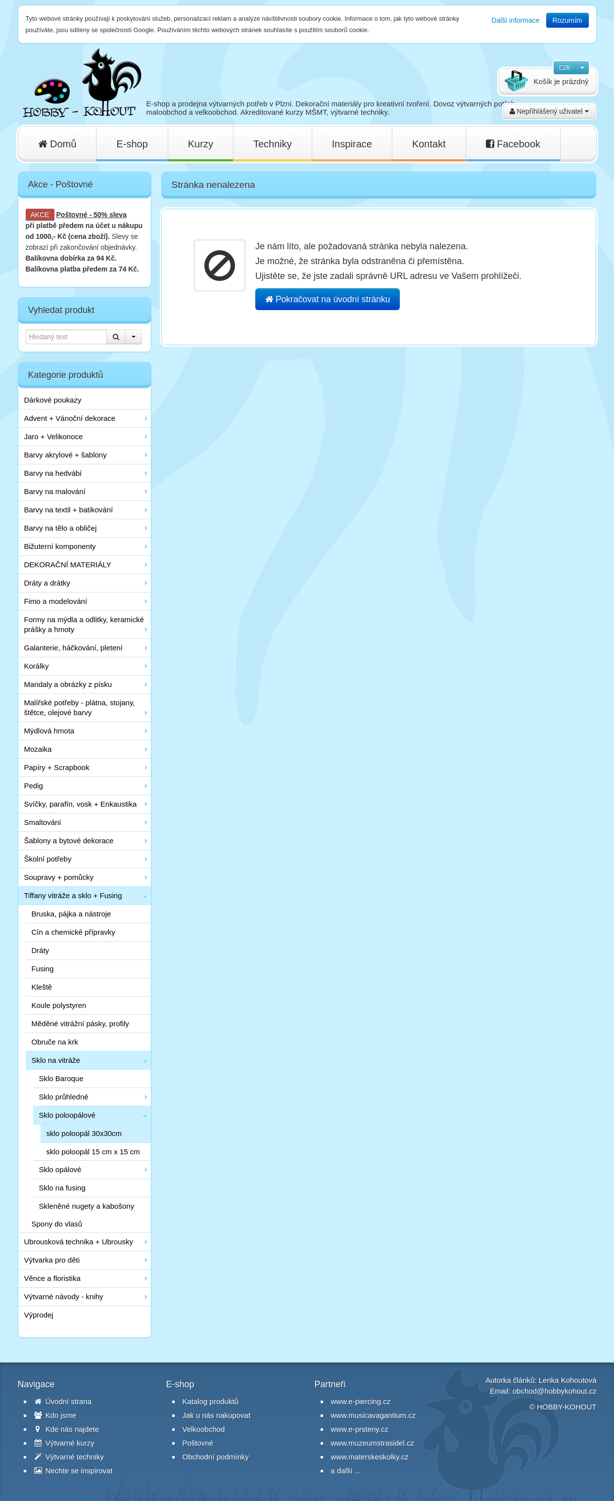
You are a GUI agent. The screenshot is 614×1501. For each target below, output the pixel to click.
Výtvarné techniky (69, 1457)
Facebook (513, 143)
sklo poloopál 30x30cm (84, 1133)
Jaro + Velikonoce (53, 436)
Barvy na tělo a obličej (60, 528)
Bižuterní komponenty (60, 546)
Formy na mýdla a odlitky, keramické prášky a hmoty (84, 624)
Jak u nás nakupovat (217, 1415)
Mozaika (38, 749)
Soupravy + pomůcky (59, 877)
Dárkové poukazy (53, 400)
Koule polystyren (59, 1005)
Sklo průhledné (64, 1096)
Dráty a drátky (47, 583)
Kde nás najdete (66, 1429)
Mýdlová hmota (49, 731)
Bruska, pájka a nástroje (71, 914)
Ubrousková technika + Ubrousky (79, 1241)
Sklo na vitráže (56, 1060)
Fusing (43, 968)
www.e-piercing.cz (361, 1401)
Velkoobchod (204, 1429)
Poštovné (72, 215)
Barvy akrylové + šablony (65, 455)
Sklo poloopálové (67, 1115)
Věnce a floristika (52, 1278)
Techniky (272, 143)
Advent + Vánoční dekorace (70, 418)
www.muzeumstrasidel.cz (372, 1443)
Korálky (36, 666)
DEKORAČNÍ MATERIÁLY (67, 564)
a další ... (346, 1470)
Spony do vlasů (57, 1224)
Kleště (42, 987)
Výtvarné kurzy (64, 1443)
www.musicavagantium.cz (373, 1415)
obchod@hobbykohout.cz (555, 1391)
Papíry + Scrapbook (57, 767)
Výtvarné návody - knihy (63, 1296)
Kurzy (200, 143)
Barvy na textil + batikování (68, 509)
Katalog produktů (210, 1401)
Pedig (33, 785)
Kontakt (429, 143)
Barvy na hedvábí (53, 473)
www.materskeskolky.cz (370, 1457)
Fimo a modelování (56, 601)
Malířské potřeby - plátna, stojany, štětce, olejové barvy (79, 707)
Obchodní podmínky (216, 1457)
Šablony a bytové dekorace (69, 840)
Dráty (40, 950)
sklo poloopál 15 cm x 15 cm (93, 1151)
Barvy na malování (55, 491)
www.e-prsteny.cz (359, 1429)
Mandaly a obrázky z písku (68, 684)
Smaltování (42, 822)
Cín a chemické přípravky (73, 932)
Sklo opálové (60, 1169)
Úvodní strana (63, 1401)
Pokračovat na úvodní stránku (327, 299)
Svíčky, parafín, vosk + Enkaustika (80, 804)
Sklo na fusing (62, 1187)
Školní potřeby (48, 859)
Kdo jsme (55, 1415)
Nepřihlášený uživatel (549, 111)
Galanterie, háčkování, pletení (73, 647)
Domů (57, 143)
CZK (565, 67)
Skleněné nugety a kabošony (87, 1206)
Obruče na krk (55, 1042)
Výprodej (38, 1315)
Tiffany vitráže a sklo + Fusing (73, 895)
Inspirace (352, 143)
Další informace (515, 20)
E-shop (131, 143)
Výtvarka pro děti (52, 1260)
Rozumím (567, 20)
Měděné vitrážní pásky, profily (80, 1023)
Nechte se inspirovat (73, 1470)
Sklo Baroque (61, 1078)
